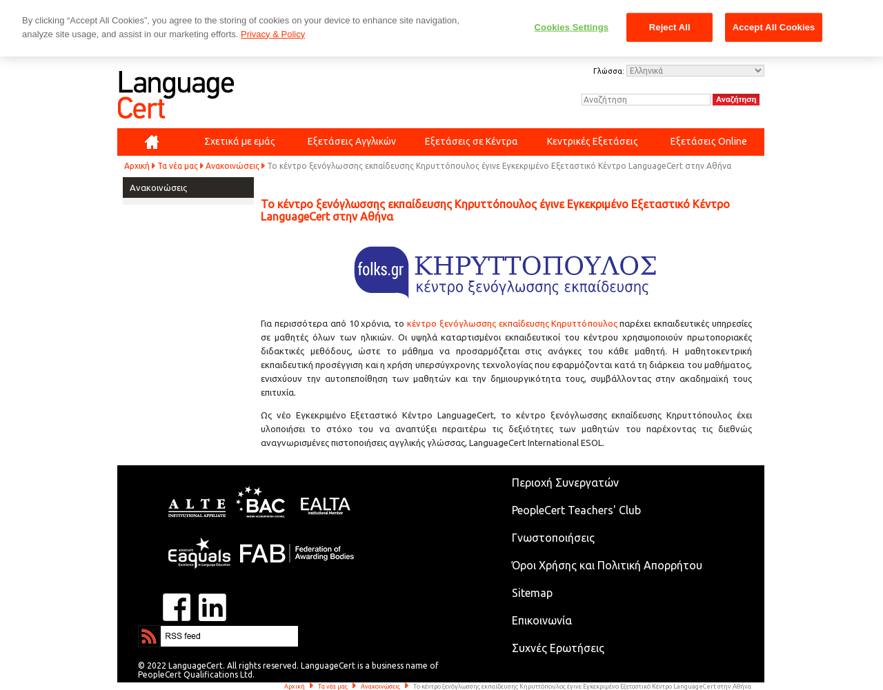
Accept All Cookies (774, 27)
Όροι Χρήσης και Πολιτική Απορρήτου (607, 565)
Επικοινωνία (542, 620)
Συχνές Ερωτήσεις (558, 648)
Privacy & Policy (273, 34)
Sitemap (532, 593)
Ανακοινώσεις (232, 165)
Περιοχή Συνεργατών (565, 482)
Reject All (670, 27)
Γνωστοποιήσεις (553, 537)
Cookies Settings (572, 27)
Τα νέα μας (177, 165)
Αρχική (137, 165)
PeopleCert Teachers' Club (576, 510)
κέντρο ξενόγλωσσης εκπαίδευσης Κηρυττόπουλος (512, 323)
